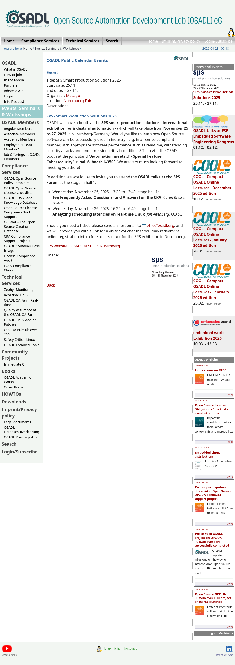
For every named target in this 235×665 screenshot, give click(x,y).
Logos (9, 96)
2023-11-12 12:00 (203, 400)
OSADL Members (20, 122)
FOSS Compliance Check (18, 267)
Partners (11, 85)
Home (152, 41)
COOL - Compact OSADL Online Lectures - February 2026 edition (212, 287)
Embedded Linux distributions (207, 454)
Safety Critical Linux (19, 339)
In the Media (14, 80)
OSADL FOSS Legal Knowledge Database (20, 200)
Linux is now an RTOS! (211, 370)
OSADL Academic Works (17, 379)
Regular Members (18, 128)
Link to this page (224, 655)
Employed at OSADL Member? (19, 146)
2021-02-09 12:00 (203, 589)
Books (8, 371)
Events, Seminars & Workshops (57, 48)
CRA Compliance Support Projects (17, 238)
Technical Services (12, 280)
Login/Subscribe (218, 41)
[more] (230, 395)
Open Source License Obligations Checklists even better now (211, 409)
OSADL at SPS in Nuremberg (95, 246)
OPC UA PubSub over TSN (20, 331)
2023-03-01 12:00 (203, 448)
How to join (13, 74)
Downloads (14, 401)
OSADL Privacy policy (20, 437)
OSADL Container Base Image (22, 248)
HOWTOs (11, 394)
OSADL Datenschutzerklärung (21, 429)
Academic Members (19, 139)
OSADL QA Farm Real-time (21, 302)
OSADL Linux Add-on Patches (20, 322)
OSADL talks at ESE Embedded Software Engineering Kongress (213, 134)
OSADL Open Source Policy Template (20, 180)
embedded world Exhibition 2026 (212, 333)
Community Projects (15, 355)
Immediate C (14, 364)
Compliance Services (15, 169)
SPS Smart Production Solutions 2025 (213, 92)
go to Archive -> (222, 633)
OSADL (9, 63)
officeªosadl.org (158, 225)
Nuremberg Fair (78, 100)
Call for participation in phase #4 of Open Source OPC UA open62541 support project (213, 493)
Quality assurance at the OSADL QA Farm (20, 312)
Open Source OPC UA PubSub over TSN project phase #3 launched (213, 598)
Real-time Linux (16, 295)
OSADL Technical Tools (21, 345)
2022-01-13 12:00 (203, 529)
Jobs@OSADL (14, 91)
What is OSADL (15, 69)
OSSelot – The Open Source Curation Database (19, 226)
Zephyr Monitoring (19, 289)
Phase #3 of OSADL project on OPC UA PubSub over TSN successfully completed (212, 540)
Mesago (73, 95)
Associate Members (19, 134)
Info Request (14, 101)
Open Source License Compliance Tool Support (20, 212)
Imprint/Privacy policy (181, 41)
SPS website (57, 246)
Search (9, 444)
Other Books (14, 387)
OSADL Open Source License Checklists (20, 190)
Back (51, 285)
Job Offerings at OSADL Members (22, 156)
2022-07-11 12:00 (203, 482)
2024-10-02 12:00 (203, 365)
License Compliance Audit (19, 258)
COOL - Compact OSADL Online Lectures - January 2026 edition (212, 235)
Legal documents (17, 422)
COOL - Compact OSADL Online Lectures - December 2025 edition (212, 183)
